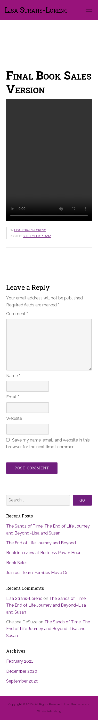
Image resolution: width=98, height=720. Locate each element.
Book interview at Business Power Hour (43, 552)
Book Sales (17, 562)
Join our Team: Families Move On (37, 572)
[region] (49, 39)
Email (12, 396)
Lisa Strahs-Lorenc (36, 9)
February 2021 (19, 661)
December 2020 (21, 671)
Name (13, 375)
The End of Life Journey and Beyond (41, 542)
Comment (17, 313)
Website (14, 418)
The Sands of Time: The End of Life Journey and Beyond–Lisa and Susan (46, 605)
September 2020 (22, 681)
